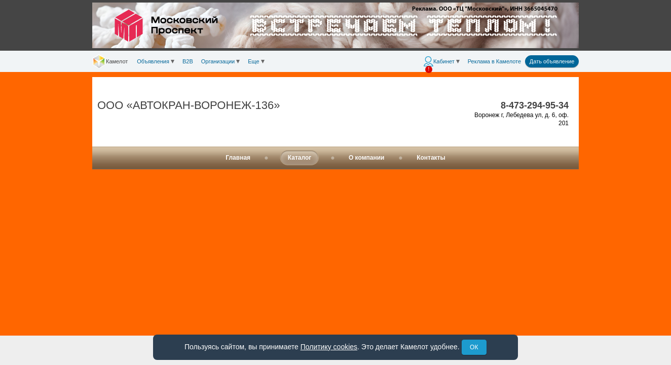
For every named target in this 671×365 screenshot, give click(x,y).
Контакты (431, 157)
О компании (367, 157)
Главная (238, 157)
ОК (474, 347)
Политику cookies (329, 347)
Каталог (300, 157)
